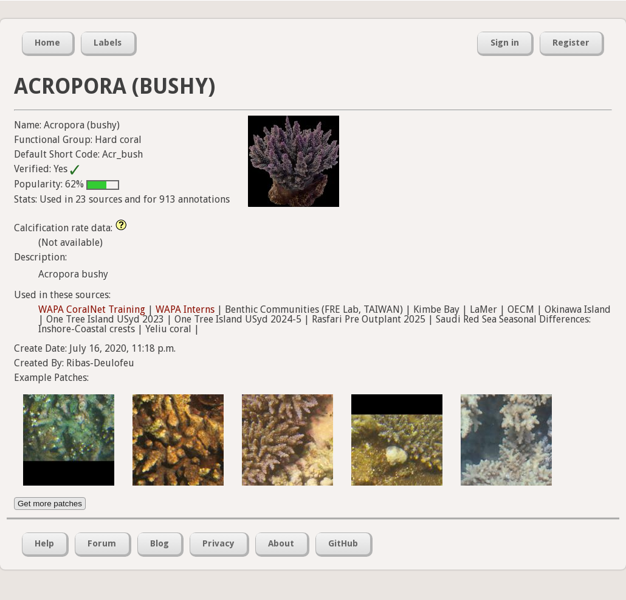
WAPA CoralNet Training (91, 309)
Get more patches (50, 503)
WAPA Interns (185, 309)
